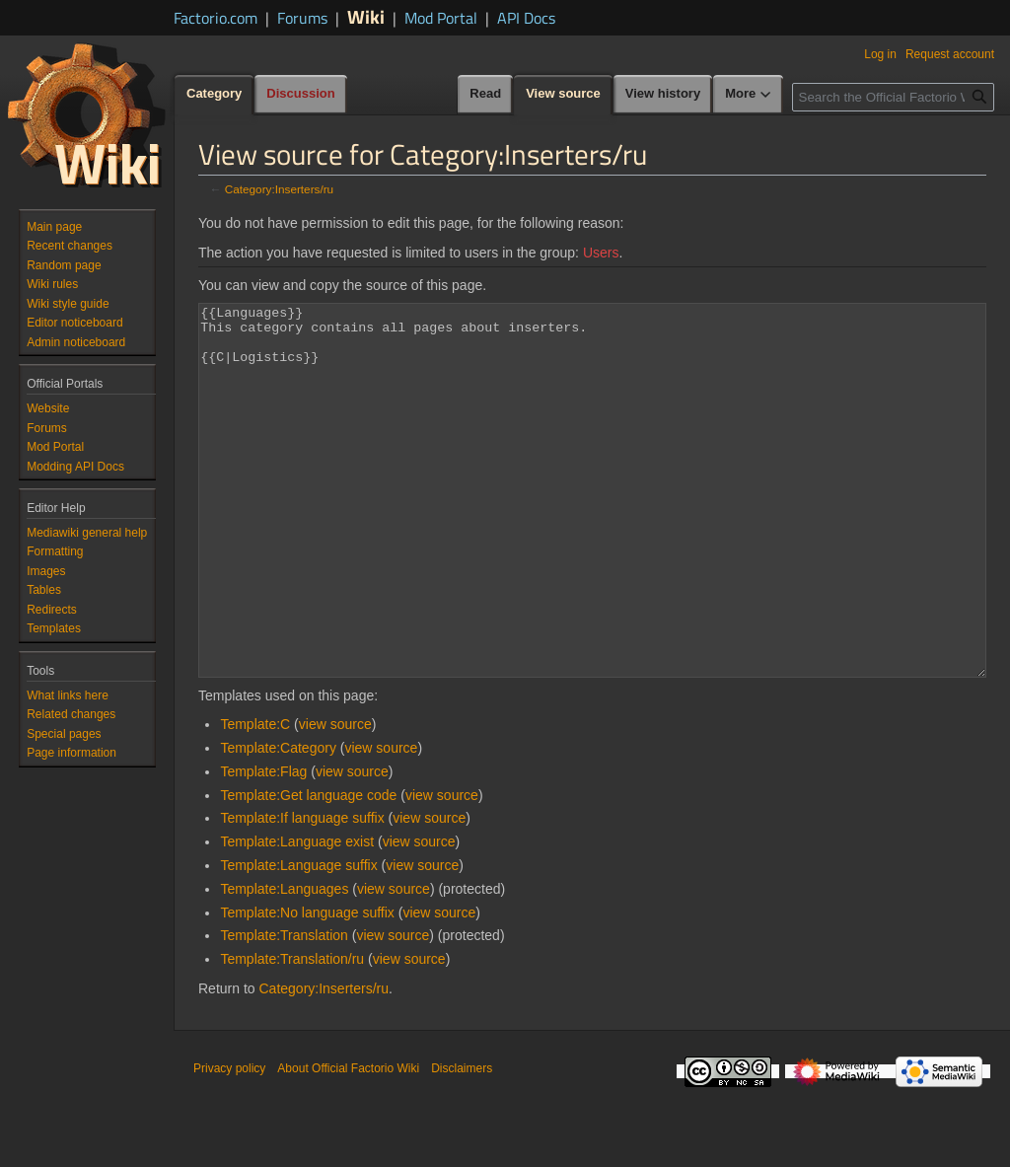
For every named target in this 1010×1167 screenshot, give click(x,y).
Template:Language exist (297, 915)
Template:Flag (263, 845)
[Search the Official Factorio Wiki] (893, 97)
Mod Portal (440, 18)
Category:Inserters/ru (279, 188)
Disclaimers (461, 1142)
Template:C (255, 798)
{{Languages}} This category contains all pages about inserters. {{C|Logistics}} (592, 527)
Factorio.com (215, 18)
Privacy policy (229, 1142)
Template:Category (278, 822)
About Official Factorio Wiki (348, 1142)
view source (335, 798)
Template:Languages (284, 963)
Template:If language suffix (302, 892)
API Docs (526, 18)
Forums (302, 18)
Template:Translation (283, 1009)
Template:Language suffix (298, 939)
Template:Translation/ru (292, 1033)
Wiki (366, 16)
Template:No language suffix (307, 986)
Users (601, 252)
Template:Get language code (308, 869)
